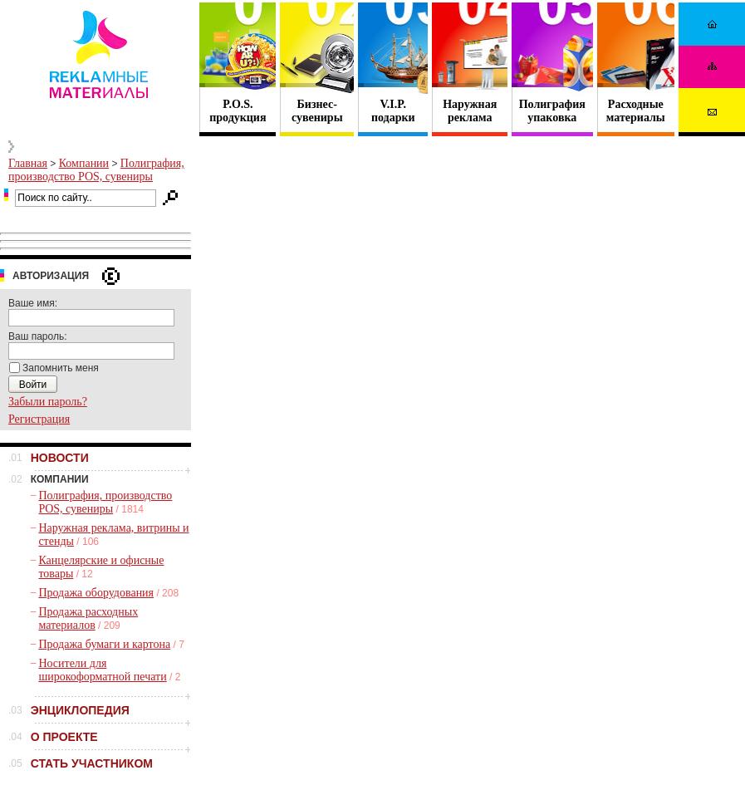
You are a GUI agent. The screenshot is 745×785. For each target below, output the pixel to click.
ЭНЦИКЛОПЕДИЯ (80, 710)
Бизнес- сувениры (317, 111)
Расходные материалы (635, 111)
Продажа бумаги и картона (104, 644)
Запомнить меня (60, 368)
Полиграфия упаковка (552, 111)
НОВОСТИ (60, 457)
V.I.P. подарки (393, 111)
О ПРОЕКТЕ (64, 736)
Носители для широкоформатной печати (102, 670)
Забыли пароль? (47, 401)
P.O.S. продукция (237, 111)
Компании (84, 163)
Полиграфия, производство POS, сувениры (96, 170)
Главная (27, 163)
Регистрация (39, 419)
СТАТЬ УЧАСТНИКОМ (92, 763)
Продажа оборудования (96, 592)
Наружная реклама (470, 111)
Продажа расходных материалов (88, 618)
